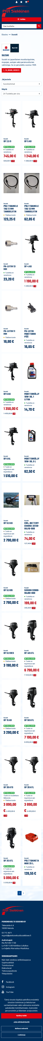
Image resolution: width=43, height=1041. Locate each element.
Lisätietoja (21, 1035)
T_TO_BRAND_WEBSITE (11, 70)
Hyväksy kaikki (21, 1015)
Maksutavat (7, 968)
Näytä (4, 89)
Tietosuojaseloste (9, 971)
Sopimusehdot (8, 963)
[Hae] (19, 26)
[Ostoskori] (26, 2)
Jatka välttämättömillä (21, 1022)
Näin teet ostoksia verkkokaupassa (16, 960)
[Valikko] (21, 19)
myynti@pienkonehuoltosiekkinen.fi (16, 935)
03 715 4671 (7, 933)
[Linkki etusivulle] (16, 11)
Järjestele (6, 79)
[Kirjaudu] (17, 2)
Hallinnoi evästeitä (21, 1028)
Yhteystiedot (7, 974)
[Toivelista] (21, 2)
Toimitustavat (8, 965)
